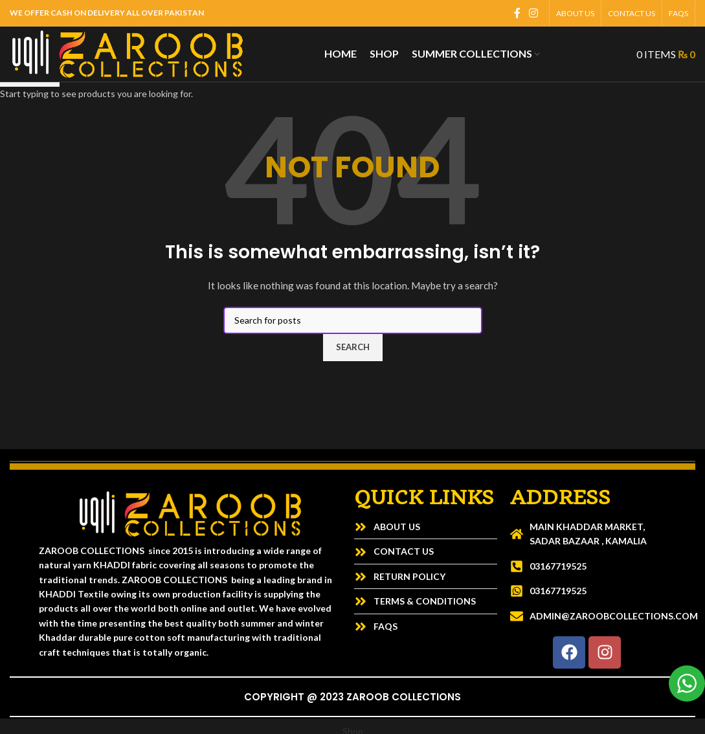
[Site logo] (127, 52)
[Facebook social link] (517, 13)
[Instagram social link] (534, 13)
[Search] (618, 54)
